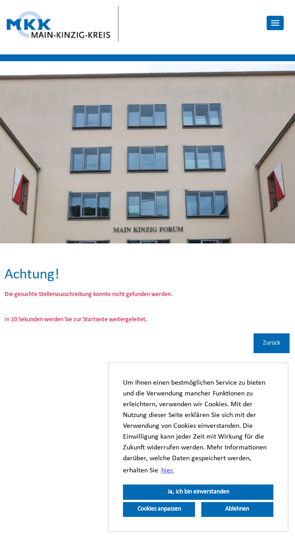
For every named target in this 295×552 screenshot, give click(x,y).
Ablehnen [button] (237, 509)
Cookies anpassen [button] (159, 509)
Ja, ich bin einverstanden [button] (198, 492)
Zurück (271, 343)
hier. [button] (167, 470)
